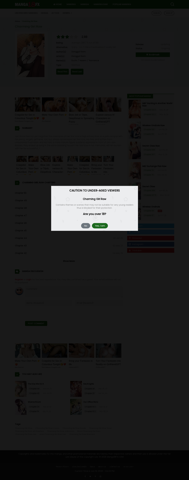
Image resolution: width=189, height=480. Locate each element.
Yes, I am (100, 225)
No (85, 225)
